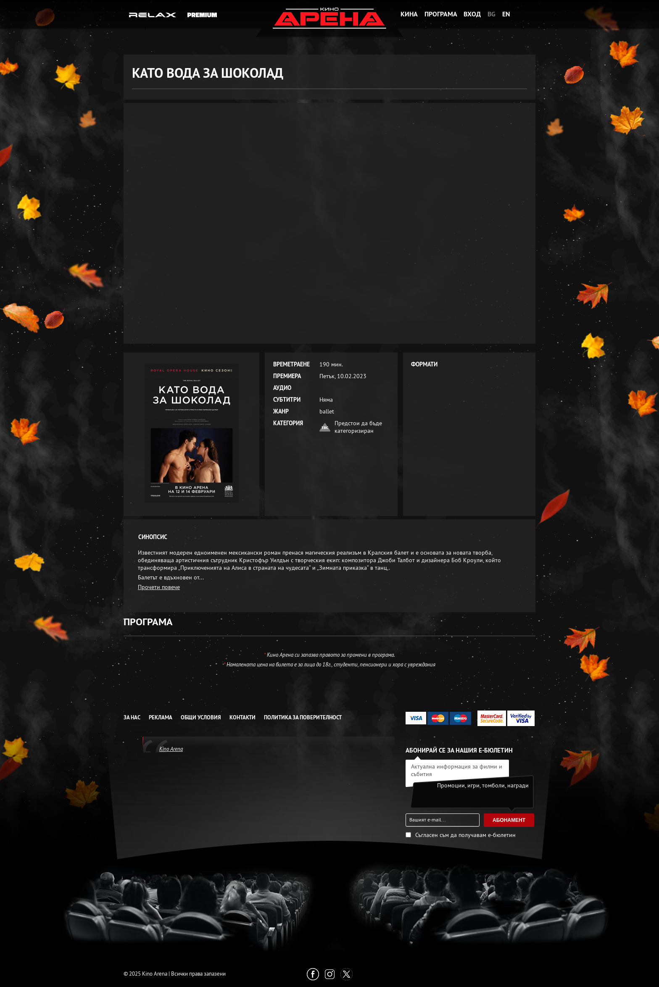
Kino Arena (171, 748)
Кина (409, 14)
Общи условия (201, 717)
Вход (472, 14)
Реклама (160, 717)
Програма (440, 14)
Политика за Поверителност (303, 717)
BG (492, 14)
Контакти (242, 717)
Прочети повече (159, 587)
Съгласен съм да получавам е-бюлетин (465, 835)
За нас (132, 717)
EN (506, 14)
